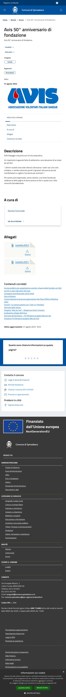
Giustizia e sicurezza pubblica (16, 523)
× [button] (63, 672)
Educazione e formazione (15, 519)
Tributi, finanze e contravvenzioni (18, 526)
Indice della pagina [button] (15, 117)
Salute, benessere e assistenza (17, 534)
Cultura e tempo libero (14, 504)
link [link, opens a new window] (55, 683)
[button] (33, 693)
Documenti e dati (12, 489)
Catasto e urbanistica (13, 512)
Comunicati (9, 552)
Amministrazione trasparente (16, 652)
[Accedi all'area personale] (57, 3)
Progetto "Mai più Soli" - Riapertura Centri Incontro (24, 310)
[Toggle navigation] (4, 10)
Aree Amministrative (13, 471)
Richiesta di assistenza (14, 641)
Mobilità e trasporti (12, 515)
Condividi (9, 47)
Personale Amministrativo (15, 486)
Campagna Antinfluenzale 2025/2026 (19, 293)
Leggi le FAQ (10, 637)
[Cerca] (61, 10)
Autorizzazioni (11, 537)
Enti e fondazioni (11, 478)
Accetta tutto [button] (24, 688)
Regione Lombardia (10, 2)
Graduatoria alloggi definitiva (15, 313)
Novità (13, 19)
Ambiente (9, 530)
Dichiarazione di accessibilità (16, 667)
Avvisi (21, 19)
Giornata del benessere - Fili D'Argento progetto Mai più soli (27, 315)
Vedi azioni (10, 52)
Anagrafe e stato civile (14, 501)
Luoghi (8, 566)
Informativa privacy (13, 659)
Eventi (7, 570)
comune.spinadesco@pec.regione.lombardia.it (23, 597)
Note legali (9, 663)
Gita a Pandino (10, 296)
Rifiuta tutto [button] (42, 688)
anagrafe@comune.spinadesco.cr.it (21, 594)
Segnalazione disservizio (14, 633)
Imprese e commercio (13, 508)
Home (5, 19)
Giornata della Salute (12, 307)
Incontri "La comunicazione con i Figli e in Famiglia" (24, 304)
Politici (8, 482)
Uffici (7, 474)
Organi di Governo (12, 467)
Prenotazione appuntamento (16, 629)
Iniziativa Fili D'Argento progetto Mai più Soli (21, 318)
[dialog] (33, 683)
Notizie (8, 549)
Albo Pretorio (10, 655)
